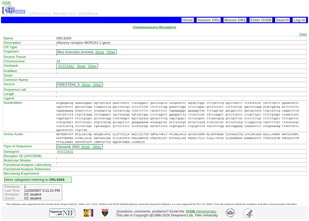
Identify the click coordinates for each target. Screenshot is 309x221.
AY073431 (66, 66)
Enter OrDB (260, 20)
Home (187, 20)
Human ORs (209, 20)
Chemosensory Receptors (154, 27)
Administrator (201, 211)
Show (99, 52)
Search (282, 20)
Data (303, 34)
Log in (299, 20)
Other (111, 52)
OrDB (6, 2)
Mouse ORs (235, 20)
